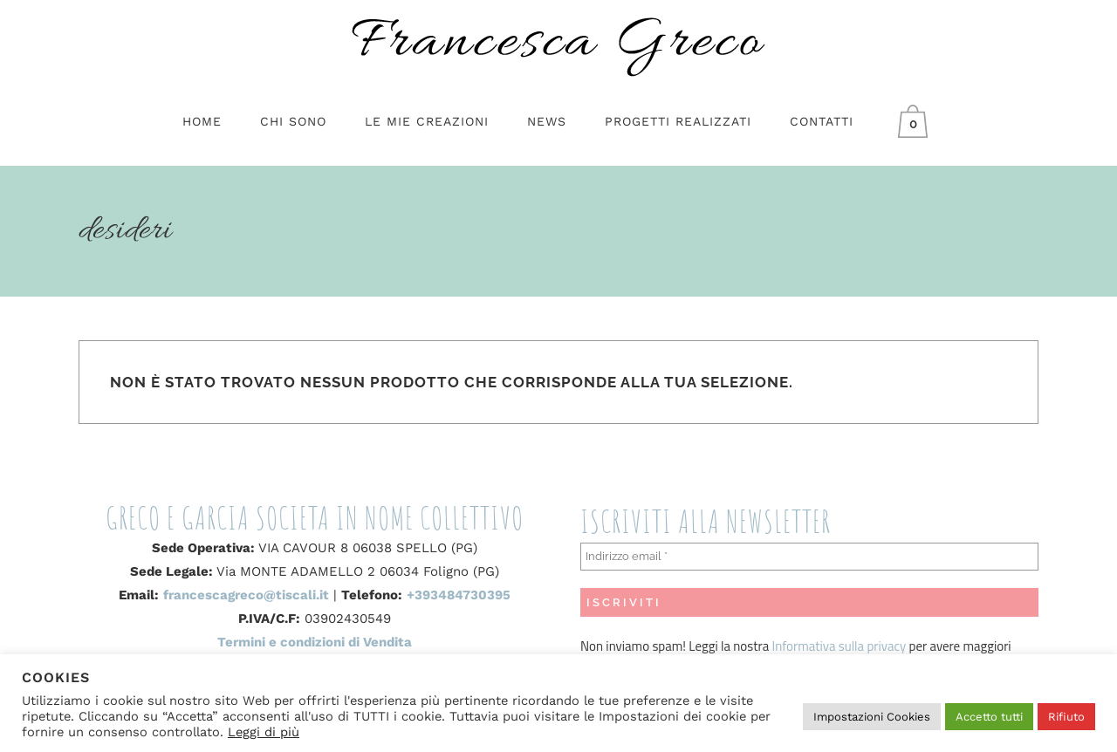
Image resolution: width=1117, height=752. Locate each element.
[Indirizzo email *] (809, 557)
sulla (851, 646)
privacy (885, 646)
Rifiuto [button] (1066, 716)
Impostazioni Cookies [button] (871, 716)
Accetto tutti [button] (989, 716)
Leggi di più (263, 732)
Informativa (805, 646)
